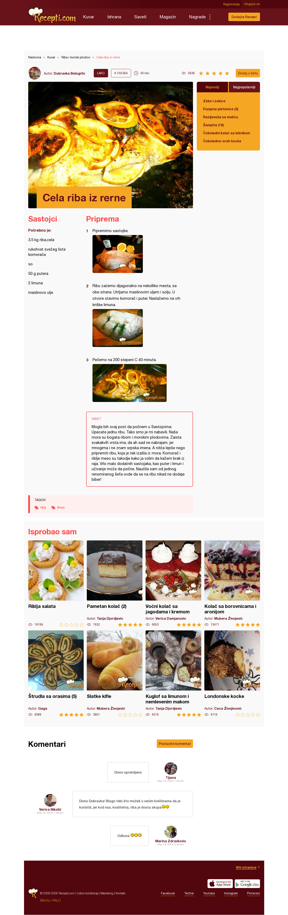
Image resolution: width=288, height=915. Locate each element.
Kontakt (120, 893)
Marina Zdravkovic (170, 841)
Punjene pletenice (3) (220, 109)
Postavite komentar (175, 744)
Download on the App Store (220, 883)
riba (43, 507)
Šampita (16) (213, 125)
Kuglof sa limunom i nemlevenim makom (173, 673)
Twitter (189, 893)
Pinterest (253, 893)
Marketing (106, 893)
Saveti (140, 16)
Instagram (231, 893)
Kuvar (88, 16)
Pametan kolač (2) (114, 583)
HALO (56, 900)
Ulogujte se (252, 4)
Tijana (171, 777)
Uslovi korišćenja (87, 893)
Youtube (209, 893)
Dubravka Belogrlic (69, 73)
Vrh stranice (246, 867)
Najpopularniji (244, 87)
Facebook (168, 893)
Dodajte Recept (244, 17)
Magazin (167, 16)
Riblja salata (56, 583)
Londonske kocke (232, 673)
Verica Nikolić (50, 809)
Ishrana (114, 16)
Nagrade (197, 16)
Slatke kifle (114, 673)
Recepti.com (52, 15)
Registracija (232, 4)
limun (61, 507)
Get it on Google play (247, 883)
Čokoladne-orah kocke (222, 141)
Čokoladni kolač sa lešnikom (226, 133)
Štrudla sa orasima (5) (56, 673)
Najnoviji (212, 87)
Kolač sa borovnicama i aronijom (232, 583)
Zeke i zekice (214, 101)
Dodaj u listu (248, 73)
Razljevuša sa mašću (220, 117)
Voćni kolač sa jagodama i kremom (173, 583)
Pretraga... (218, 17)
